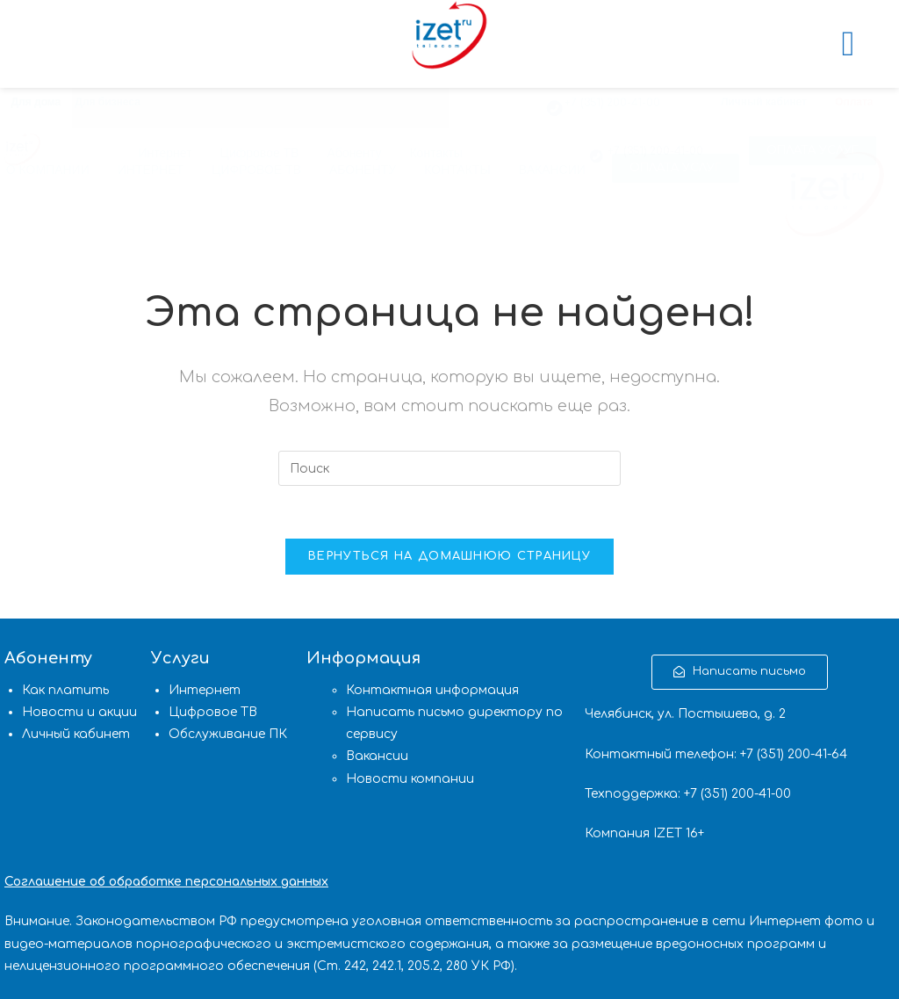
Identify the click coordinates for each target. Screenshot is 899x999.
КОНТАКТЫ (457, 170)
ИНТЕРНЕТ (150, 170)
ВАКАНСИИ (552, 170)
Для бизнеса (107, 102)
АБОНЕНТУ (362, 170)
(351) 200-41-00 (746, 793)
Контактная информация (432, 690)
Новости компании (410, 778)
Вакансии (377, 756)
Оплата (854, 102)
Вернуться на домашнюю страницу (449, 556)
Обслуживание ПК (228, 734)
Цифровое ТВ (213, 712)
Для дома (36, 102)
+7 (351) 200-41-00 (612, 103)
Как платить (65, 690)
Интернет (205, 690)
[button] (675, 168)
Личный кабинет (764, 102)
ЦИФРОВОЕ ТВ (256, 170)
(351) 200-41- (794, 754)
